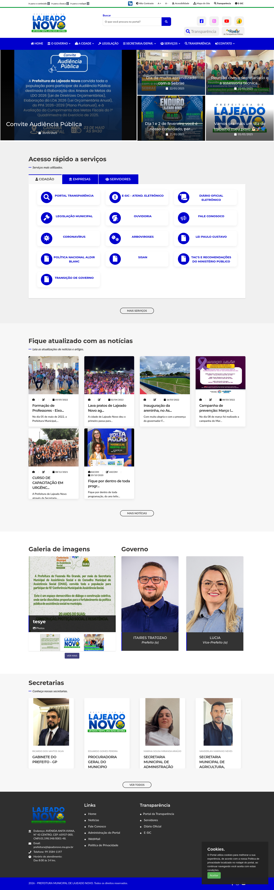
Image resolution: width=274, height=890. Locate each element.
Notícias (91, 820)
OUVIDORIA (143, 216)
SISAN (142, 257)
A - (166, 3)
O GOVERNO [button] (59, 43)
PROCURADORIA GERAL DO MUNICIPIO (102, 762)
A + (159, 3)
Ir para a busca (60, 3)
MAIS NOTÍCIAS (137, 513)
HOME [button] (37, 43)
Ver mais (72, 655)
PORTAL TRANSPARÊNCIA (74, 195)
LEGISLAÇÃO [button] (108, 43)
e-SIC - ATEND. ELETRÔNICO (143, 195)
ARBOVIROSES (143, 236)
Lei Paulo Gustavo (211, 236)
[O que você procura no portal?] (166, 21)
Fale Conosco (95, 826)
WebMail (92, 839)
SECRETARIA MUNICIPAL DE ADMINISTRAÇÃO (158, 762)
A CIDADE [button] (84, 43)
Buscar (137, 20)
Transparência (201, 31)
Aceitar (214, 875)
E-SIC (145, 832)
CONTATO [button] (225, 43)
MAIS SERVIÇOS (137, 310)
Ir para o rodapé (79, 3)
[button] (130, 3)
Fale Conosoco (211, 216)
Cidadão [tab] (45, 179)
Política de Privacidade (101, 845)
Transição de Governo (74, 278)
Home (90, 813)
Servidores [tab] (118, 179)
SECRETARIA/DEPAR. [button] (139, 43)
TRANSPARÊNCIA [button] (198, 43)
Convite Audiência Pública (44, 124)
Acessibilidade (180, 3)
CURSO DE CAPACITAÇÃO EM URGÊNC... (47, 483)
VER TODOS (137, 784)
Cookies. (216, 849)
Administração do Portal (102, 832)
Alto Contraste (145, 3)
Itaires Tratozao (150, 638)
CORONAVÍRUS (74, 236)
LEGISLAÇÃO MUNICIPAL (74, 216)
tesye (39, 621)
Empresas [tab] (80, 179)
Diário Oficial (150, 826)
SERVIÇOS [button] (170, 43)
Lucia (215, 638)
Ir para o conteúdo (39, 3)
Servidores (149, 820)
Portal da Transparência (157, 813)
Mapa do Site (201, 3)
